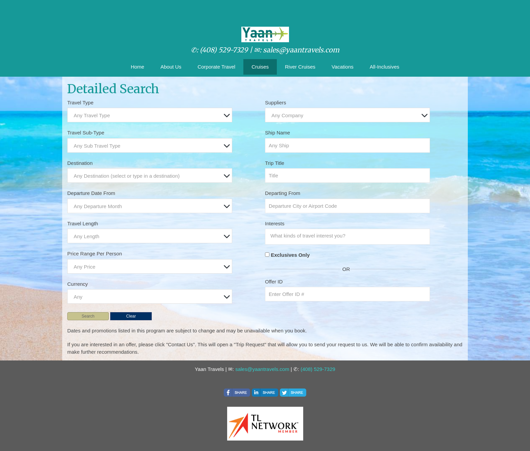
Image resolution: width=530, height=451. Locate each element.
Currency (77, 284)
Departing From (282, 193)
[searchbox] (349, 236)
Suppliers (275, 102)
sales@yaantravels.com (262, 369)
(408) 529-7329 (317, 369)
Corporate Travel (216, 67)
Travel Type (80, 102)
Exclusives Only (290, 255)
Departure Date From (91, 193)
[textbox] (151, 115)
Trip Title (274, 163)
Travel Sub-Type (85, 132)
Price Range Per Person (94, 253)
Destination (80, 163)
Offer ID (274, 281)
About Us (171, 67)
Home (137, 67)
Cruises (260, 67)
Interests (275, 223)
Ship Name (277, 132)
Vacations (343, 67)
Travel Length (82, 223)
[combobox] (149, 115)
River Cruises (300, 67)
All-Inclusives (385, 67)
